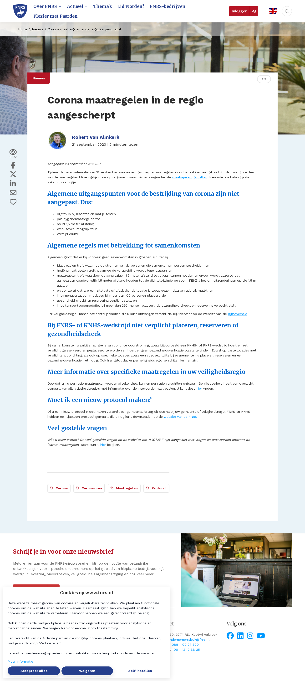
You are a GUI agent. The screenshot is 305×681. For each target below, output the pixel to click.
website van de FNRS (180, 416)
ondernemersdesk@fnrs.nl (188, 639)
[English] (271, 11)
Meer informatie (20, 661)
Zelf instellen (140, 671)
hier (199, 388)
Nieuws (37, 29)
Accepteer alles (33, 671)
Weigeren (87, 671)
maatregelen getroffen (189, 177)
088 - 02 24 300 (185, 644)
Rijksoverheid (237, 314)
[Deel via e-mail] (13, 192)
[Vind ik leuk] (13, 202)
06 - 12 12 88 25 (187, 649)
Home (23, 29)
